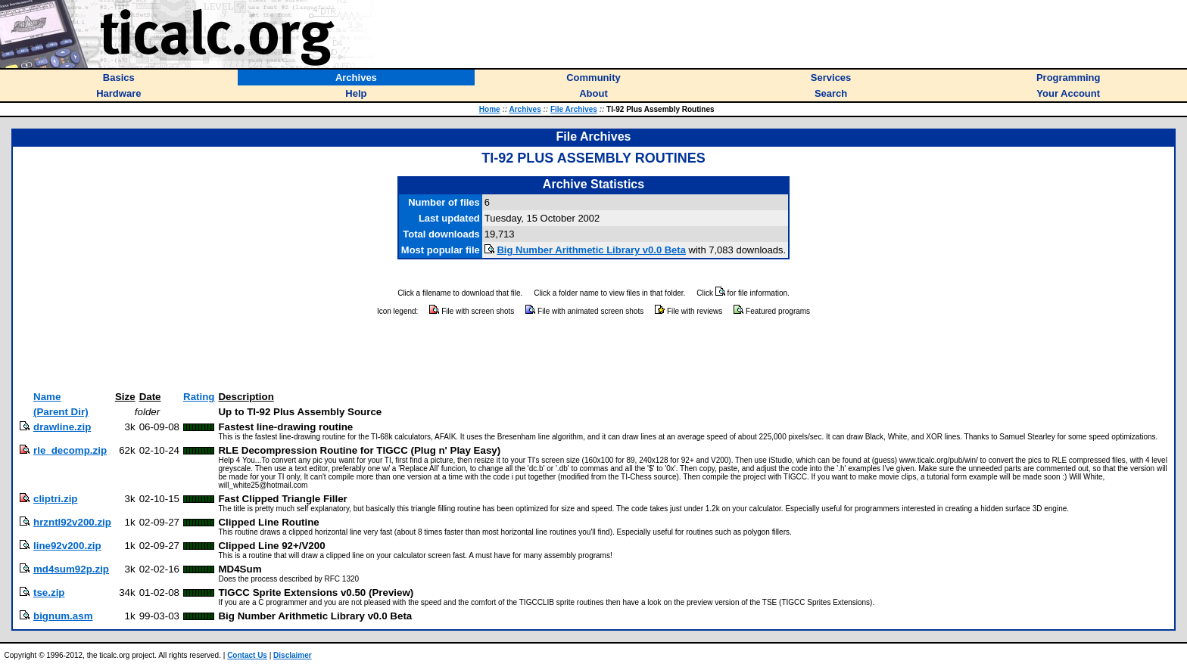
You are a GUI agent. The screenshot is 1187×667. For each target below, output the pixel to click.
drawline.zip (62, 427)
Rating (198, 396)
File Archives (573, 109)
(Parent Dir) (61, 411)
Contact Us (247, 655)
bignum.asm (63, 616)
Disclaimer (292, 655)
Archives (525, 109)
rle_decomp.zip (70, 450)
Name (47, 396)
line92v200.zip (67, 545)
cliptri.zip (55, 498)
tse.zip (48, 592)
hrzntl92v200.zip (72, 522)
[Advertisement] (593, 354)
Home (489, 109)
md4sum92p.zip (71, 569)
